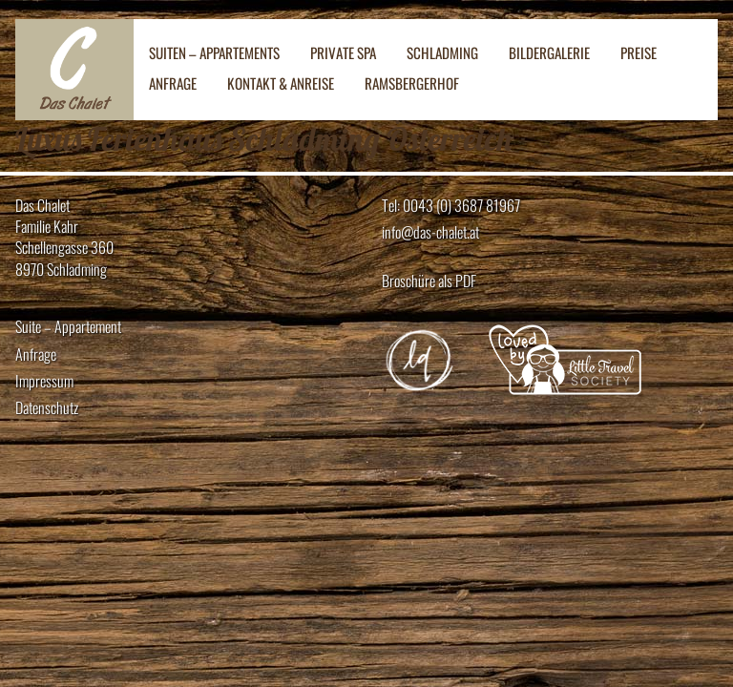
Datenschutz (46, 408)
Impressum (44, 381)
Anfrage (173, 83)
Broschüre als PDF (429, 281)
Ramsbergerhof (412, 83)
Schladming (442, 52)
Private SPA (343, 52)
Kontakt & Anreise (280, 83)
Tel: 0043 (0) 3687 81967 (451, 206)
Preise (638, 52)
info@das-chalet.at (430, 232)
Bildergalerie (549, 52)
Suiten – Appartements (214, 52)
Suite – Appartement (68, 327)
